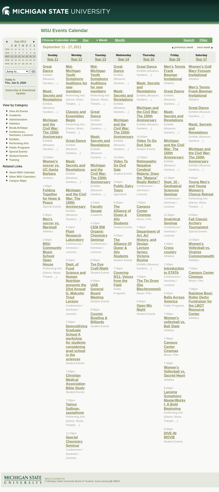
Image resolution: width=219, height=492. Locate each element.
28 (12, 49)
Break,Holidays (18, 127)
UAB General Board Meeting (97, 291)
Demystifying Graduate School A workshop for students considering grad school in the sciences (76, 342)
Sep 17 (201, 59)
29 (15, 49)
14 (23, 56)
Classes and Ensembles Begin (76, 116)
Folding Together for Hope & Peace (51, 196)
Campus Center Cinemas (144, 211)
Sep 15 (148, 59)
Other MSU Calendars (22, 176)
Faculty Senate (97, 208)
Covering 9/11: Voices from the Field (123, 279)
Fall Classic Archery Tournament (198, 223)
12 (15, 56)
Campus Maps (18, 180)
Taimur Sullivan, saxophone (75, 408)
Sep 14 (123, 59)
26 (15, 63)
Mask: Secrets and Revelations (52, 95)
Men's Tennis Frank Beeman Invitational (174, 73)
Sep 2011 (20, 41)
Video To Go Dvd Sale (121, 165)
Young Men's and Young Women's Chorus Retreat (201, 188)
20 (19, 60)
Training (14, 159)
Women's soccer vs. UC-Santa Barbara (51, 167)
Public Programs (19, 147)
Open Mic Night (144, 307)
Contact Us (59, 478)
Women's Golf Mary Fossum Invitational (200, 71)
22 (27, 60)
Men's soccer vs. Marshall (51, 223)
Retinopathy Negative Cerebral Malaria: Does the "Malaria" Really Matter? (148, 171)
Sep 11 (52, 59)
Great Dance (48, 68)
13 (19, 56)
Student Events (18, 155)
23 (30, 60)
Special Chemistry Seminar (74, 441)
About (48, 478)
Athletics (14, 123)
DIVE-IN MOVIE (170, 435)
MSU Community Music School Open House (52, 254)
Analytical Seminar (172, 221)
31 (23, 49)
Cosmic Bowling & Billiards (99, 318)
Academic (15, 115)
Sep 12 (76, 59)
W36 (7, 53)
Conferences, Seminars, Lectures (21, 133)
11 (12, 56)
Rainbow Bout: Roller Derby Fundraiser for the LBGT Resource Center (201, 303)
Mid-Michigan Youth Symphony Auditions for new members (76, 79)
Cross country (170, 250)
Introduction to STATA (174, 270)
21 (23, 60)
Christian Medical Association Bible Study (75, 381)
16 (30, 56)
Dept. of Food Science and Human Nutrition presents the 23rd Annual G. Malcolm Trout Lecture (76, 282)
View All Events (18, 111)
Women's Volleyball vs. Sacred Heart (174, 371)
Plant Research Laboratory (75, 235)
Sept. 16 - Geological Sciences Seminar (173, 188)
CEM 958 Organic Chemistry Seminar (99, 233)
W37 (7, 56)
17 (34, 56)
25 (12, 63)
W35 (7, 49)
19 (15, 60)
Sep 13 (100, 59)
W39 (7, 63)
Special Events (18, 151)
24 (34, 60)
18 (12, 60)
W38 (7, 60)
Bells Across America (174, 299)
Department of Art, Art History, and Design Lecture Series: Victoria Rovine (148, 245)
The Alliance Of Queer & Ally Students (122, 248)
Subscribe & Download (20, 90)
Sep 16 (174, 59)
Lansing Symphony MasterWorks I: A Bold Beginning (174, 400)
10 (34, 53)
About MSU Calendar (22, 172)
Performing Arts (19, 143)
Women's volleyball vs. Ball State (174, 322)
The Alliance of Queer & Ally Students (122, 215)
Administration (18, 119)
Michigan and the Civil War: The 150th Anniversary (53, 128)
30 (19, 49)
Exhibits (14, 139)
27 (19, 63)
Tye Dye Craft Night (99, 266)
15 (27, 56)
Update (21, 93)
